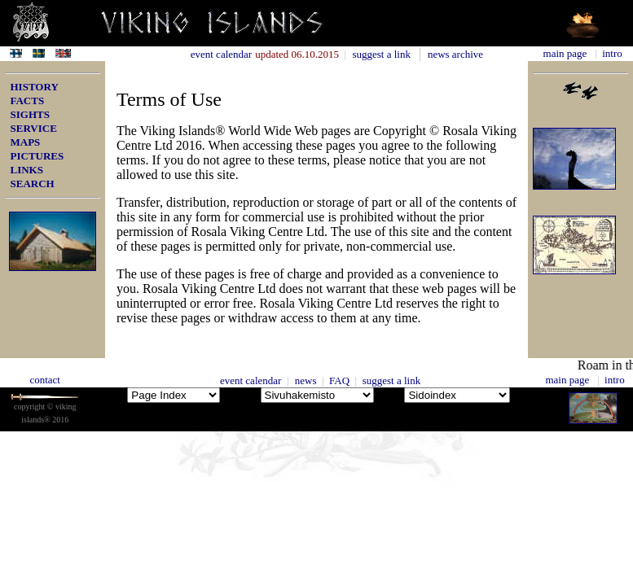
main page (565, 53)
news (307, 380)
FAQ (342, 380)
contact (44, 380)
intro (611, 53)
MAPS (26, 142)
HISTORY (35, 87)
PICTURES (37, 156)
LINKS (27, 170)
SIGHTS (30, 114)
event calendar (250, 380)
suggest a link (385, 54)
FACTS (28, 100)
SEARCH (33, 183)
